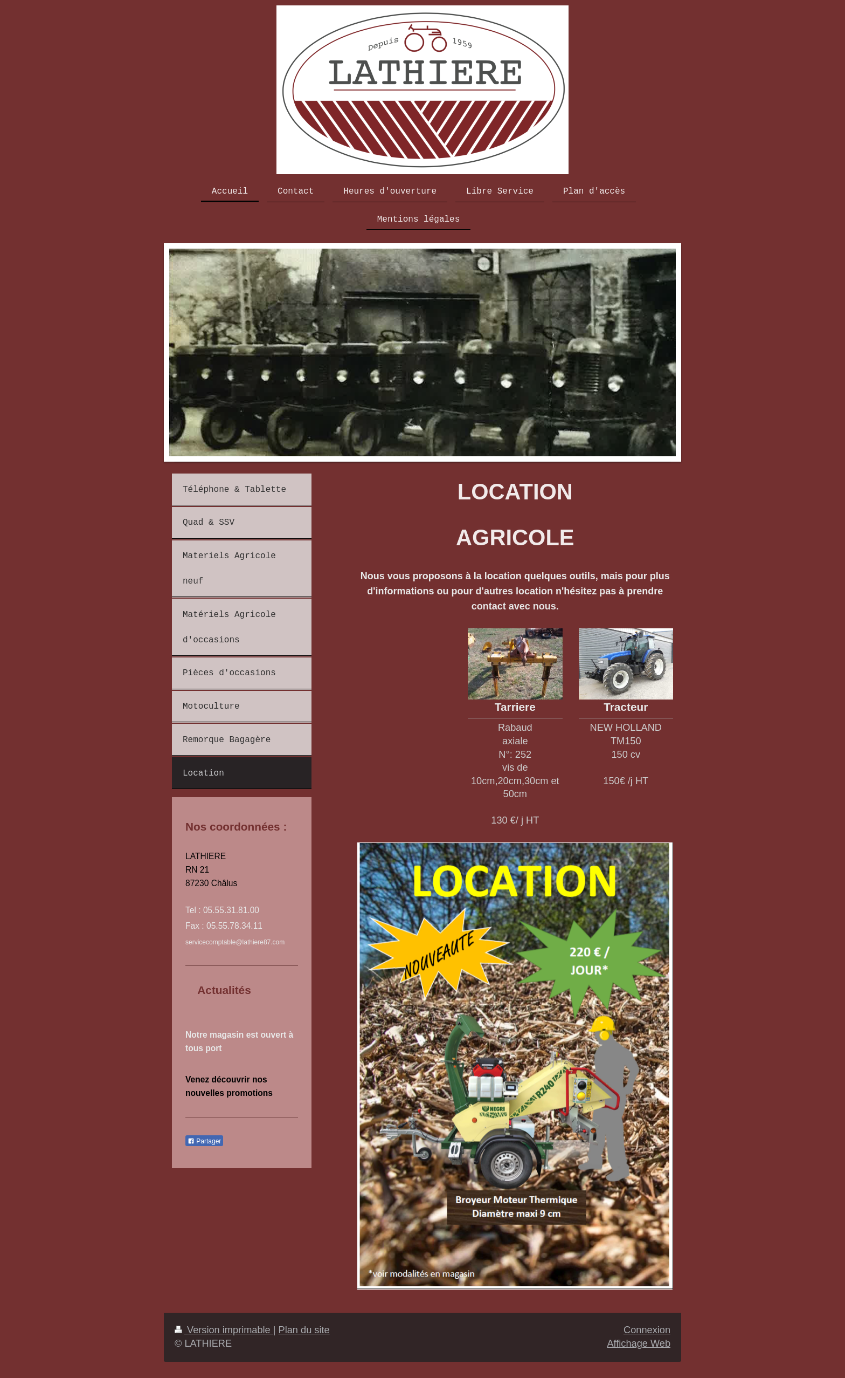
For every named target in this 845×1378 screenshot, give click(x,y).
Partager (204, 1141)
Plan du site (304, 1330)
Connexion (647, 1330)
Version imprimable (224, 1330)
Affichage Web (638, 1343)
